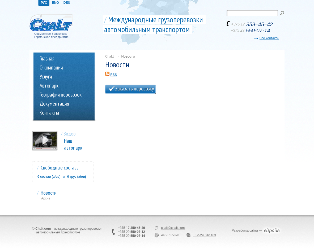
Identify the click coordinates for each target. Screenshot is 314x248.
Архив (45, 198)
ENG (55, 3)
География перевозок (61, 94)
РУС (44, 3)
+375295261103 (204, 235)
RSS (113, 75)
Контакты (49, 112)
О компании (51, 67)
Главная (47, 58)
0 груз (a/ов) (76, 177)
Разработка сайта (245, 230)
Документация (54, 103)
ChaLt (109, 56)
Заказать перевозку (134, 88)
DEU (66, 3)
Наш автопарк (73, 144)
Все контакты (269, 38)
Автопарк (49, 85)
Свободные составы (60, 167)
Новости (49, 192)
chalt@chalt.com (173, 228)
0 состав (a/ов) (49, 177)
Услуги (46, 76)
